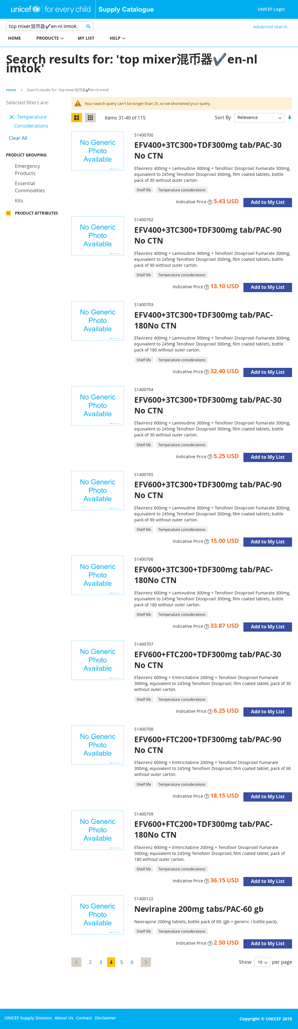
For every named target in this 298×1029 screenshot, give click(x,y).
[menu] (74, 39)
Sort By (223, 117)
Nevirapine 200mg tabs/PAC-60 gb (198, 909)
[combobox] (49, 26)
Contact (84, 1018)
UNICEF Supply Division (28, 1018)
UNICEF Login (271, 9)
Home (11, 89)
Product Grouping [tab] (35, 156)
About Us (64, 1018)
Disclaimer (105, 1018)
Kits (19, 202)
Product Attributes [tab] (36, 214)
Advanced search (270, 27)
